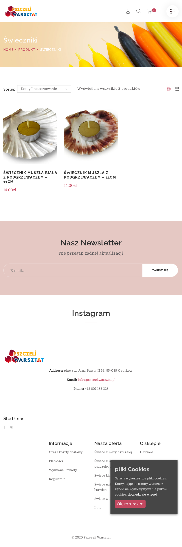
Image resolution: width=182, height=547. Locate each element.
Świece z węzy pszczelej (113, 452)
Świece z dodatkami (109, 498)
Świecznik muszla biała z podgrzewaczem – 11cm (30, 177)
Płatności (56, 461)
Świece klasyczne (107, 475)
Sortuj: (9, 89)
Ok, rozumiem (130, 504)
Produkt (26, 49)
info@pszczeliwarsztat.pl (96, 379)
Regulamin (57, 479)
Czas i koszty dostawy (66, 452)
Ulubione (147, 452)
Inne (97, 507)
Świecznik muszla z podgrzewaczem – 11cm (90, 175)
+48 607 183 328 (96, 388)
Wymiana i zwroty (63, 470)
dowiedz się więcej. (142, 494)
